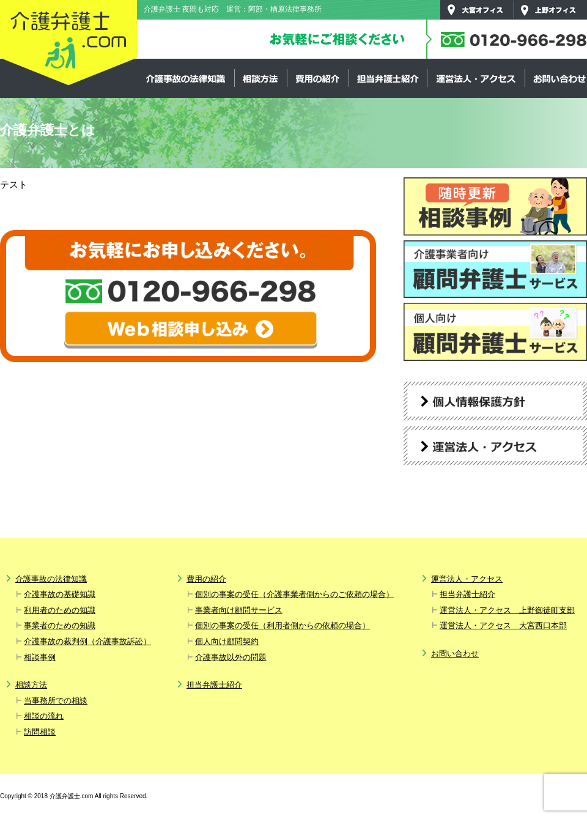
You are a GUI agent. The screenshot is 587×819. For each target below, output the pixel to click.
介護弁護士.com (68, 43)
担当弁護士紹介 (388, 78)
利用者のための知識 (59, 610)
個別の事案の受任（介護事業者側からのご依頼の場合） (294, 594)
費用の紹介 (318, 78)
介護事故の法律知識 (186, 78)
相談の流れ (44, 716)
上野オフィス (550, 10)
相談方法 (260, 78)
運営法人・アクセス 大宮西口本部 (503, 625)
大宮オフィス (477, 10)
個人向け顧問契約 (227, 641)
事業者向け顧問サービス (238, 610)
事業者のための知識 (59, 625)
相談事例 (40, 657)
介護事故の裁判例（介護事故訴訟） (87, 641)
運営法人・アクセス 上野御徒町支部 (507, 610)
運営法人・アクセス (476, 78)
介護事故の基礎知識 (59, 594)
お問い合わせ (455, 653)
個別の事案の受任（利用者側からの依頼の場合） (282, 625)
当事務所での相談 (55, 700)
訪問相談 (40, 731)
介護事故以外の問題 (231, 657)
